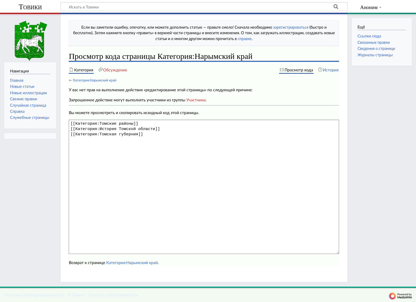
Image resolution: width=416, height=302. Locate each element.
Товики (30, 7)
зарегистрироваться (291, 27)
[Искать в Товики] (204, 6)
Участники (196, 99)
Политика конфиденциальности (34, 294)
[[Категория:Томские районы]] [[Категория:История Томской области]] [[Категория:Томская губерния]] (204, 187)
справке (245, 38)
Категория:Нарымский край (94, 80)
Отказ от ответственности (113, 294)
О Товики (76, 294)
